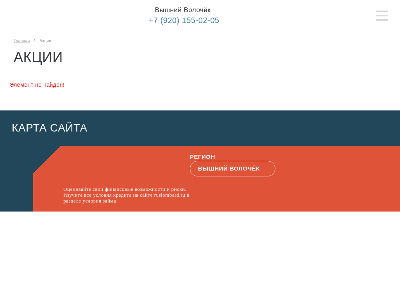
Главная (22, 41)
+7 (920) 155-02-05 (184, 20)
